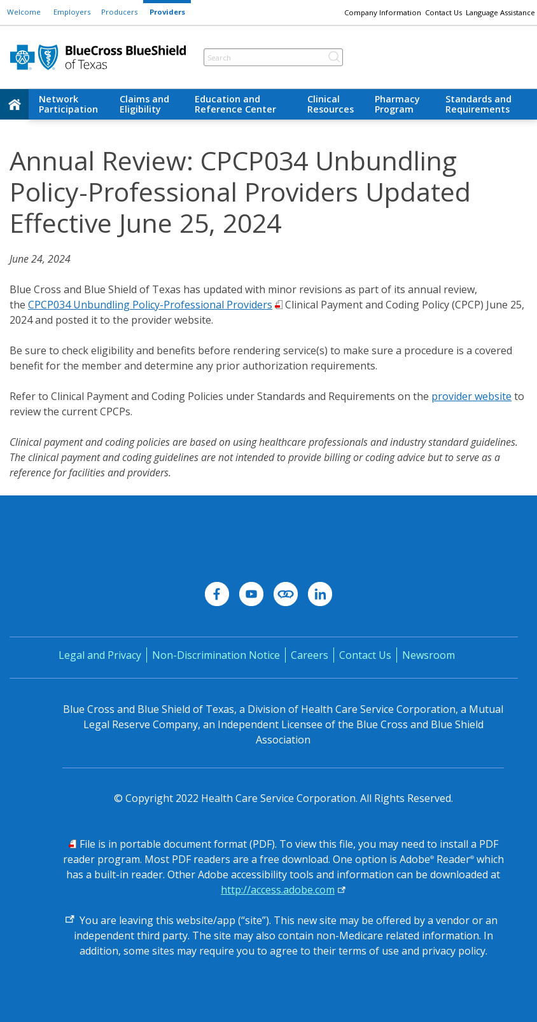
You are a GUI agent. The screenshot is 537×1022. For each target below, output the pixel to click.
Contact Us (443, 12)
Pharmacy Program (397, 104)
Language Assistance (500, 12)
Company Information (382, 12)
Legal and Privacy (100, 655)
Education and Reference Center (235, 104)
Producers (119, 12)
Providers (167, 12)
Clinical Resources (330, 104)
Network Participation (68, 104)
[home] (14, 104)
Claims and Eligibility (144, 104)
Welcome (24, 12)
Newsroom (428, 655)
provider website (471, 396)
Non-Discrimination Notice (216, 655)
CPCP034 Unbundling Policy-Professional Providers (150, 305)
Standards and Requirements (478, 104)
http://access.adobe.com (278, 890)
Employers (71, 12)
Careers (309, 655)
